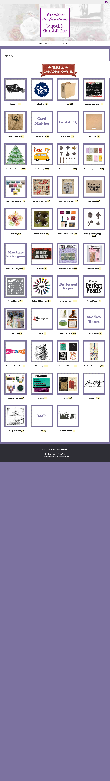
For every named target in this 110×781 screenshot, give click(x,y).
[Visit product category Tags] (68, 386)
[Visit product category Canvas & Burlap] (15, 125)
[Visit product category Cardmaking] (42, 125)
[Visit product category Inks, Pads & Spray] (68, 222)
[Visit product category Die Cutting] (42, 157)
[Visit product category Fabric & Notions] (42, 189)
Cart (58, 43)
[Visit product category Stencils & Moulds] (68, 354)
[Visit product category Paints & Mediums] (42, 289)
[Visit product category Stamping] (42, 354)
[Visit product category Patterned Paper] (68, 289)
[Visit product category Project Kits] (15, 321)
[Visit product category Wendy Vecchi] (68, 419)
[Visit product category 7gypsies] (15, 92)
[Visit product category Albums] (68, 92)
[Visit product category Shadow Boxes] (94, 321)
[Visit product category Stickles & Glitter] (15, 386)
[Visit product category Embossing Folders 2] (94, 157)
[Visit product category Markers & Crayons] (15, 257)
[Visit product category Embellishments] (68, 157)
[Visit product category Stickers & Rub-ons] (94, 354)
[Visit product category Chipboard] (94, 125)
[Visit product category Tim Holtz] (94, 386)
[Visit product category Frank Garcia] (42, 222)
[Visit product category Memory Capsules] (68, 257)
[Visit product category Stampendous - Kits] (15, 354)
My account (49, 43)
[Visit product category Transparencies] (15, 419)
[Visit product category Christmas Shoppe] (15, 157)
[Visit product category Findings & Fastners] (68, 189)
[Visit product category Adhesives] (42, 92)
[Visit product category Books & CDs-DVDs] (94, 92)
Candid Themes (63, 456)
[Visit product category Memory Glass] (94, 257)
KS (46, 454)
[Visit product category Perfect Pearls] (94, 289)
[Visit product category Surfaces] (42, 386)
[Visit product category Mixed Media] (15, 289)
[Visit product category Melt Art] (42, 257)
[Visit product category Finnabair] (94, 189)
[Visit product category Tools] (42, 419)
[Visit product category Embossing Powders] (15, 189)
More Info (66, 43)
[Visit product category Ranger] (42, 321)
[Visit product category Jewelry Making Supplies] (94, 223)
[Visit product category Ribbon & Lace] (68, 321)
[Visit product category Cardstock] (68, 125)
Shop (40, 43)
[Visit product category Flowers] (15, 222)
